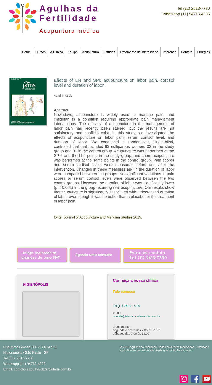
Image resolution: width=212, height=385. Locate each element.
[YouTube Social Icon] (206, 379)
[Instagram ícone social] (184, 379)
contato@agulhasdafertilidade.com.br (42, 369)
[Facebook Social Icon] (195, 379)
